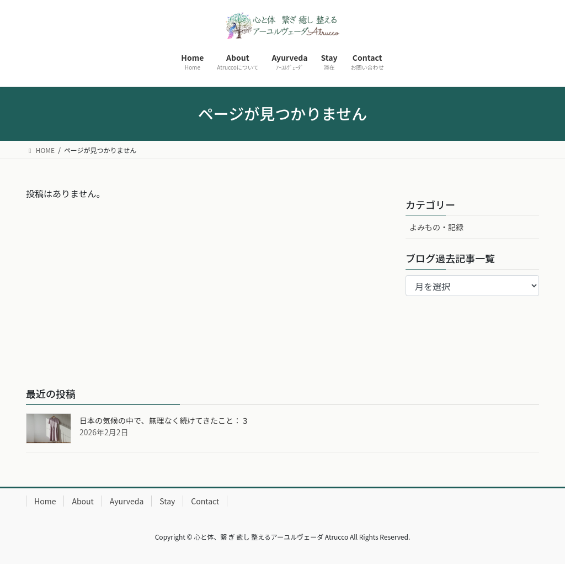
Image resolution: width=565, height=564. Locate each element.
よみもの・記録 (436, 227)
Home (45, 501)
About (82, 501)
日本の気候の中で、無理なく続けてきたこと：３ (164, 420)
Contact (205, 501)
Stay (167, 501)
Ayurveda (126, 501)
